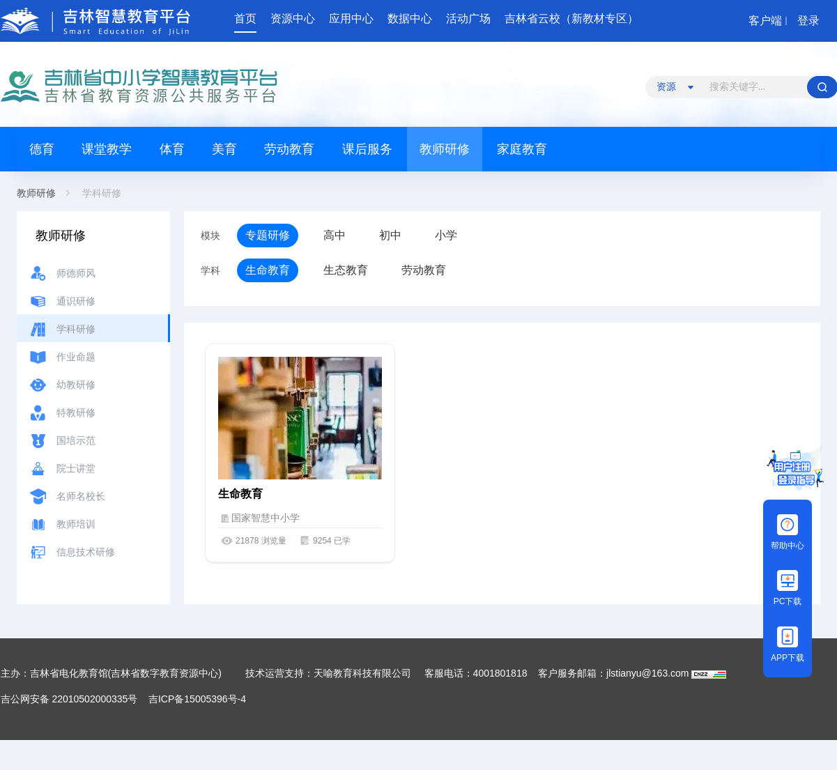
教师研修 (445, 149)
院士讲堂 (75, 468)
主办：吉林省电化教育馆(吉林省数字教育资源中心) (112, 673)
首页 (245, 18)
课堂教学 (107, 149)
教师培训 (75, 524)
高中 (334, 235)
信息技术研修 (85, 551)
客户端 (765, 20)
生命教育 (267, 270)
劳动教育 (289, 149)
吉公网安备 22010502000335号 (69, 698)
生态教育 (345, 270)
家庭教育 (522, 149)
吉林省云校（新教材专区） (571, 18)
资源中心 (292, 18)
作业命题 (75, 356)
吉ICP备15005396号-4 (197, 698)
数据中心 (409, 18)
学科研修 (101, 193)
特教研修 (75, 412)
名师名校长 (80, 496)
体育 (172, 149)
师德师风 (75, 273)
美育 (224, 149)
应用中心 (351, 18)
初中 (390, 235)
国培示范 (75, 440)
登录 (808, 20)
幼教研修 (75, 384)
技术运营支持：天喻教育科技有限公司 (328, 673)
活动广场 (468, 18)
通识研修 (75, 301)
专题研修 (267, 235)
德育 (41, 149)
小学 (446, 235)
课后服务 (367, 149)
